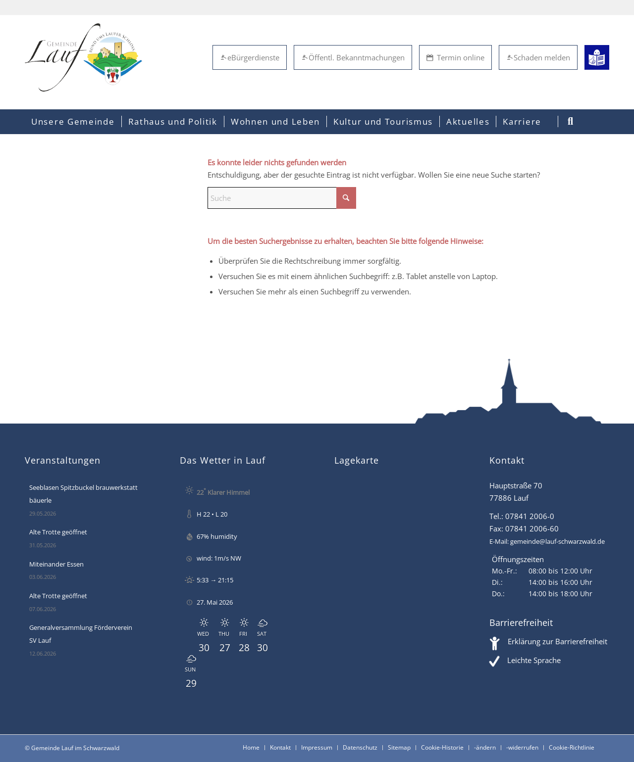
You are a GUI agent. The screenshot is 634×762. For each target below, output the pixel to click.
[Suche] (282, 198)
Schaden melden (538, 57)
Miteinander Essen (56, 564)
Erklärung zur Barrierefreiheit (557, 641)
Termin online (455, 57)
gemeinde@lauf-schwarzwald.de (557, 541)
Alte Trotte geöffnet (58, 531)
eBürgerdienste (249, 57)
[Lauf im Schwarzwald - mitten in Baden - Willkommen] (83, 57)
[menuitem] (73, 121)
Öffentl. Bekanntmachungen (353, 57)
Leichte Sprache (534, 660)
